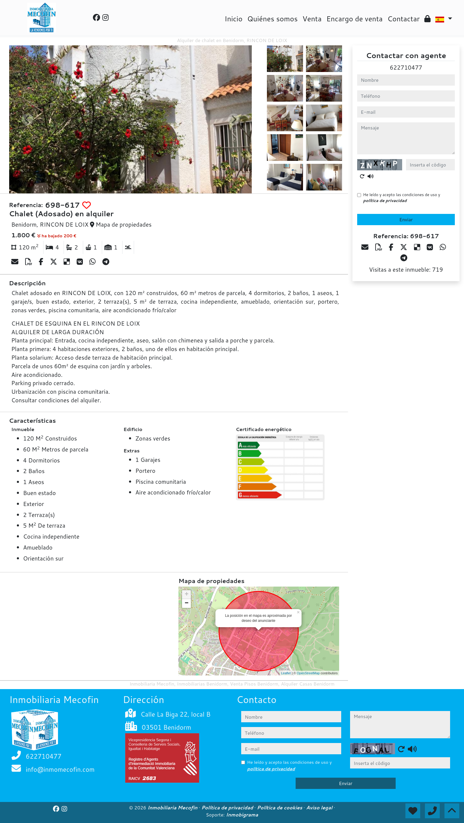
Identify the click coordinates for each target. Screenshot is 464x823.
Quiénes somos (272, 19)
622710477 (406, 67)
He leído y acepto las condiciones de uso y (401, 197)
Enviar (406, 219)
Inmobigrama (242, 814)
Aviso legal (320, 807)
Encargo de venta (354, 19)
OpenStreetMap (308, 673)
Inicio (234, 19)
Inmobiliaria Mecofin (173, 807)
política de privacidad (385, 200)
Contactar (403, 19)
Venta (312, 19)
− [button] (186, 603)
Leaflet (286, 673)
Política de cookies (280, 807)
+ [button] (186, 594)
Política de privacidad (227, 807)
